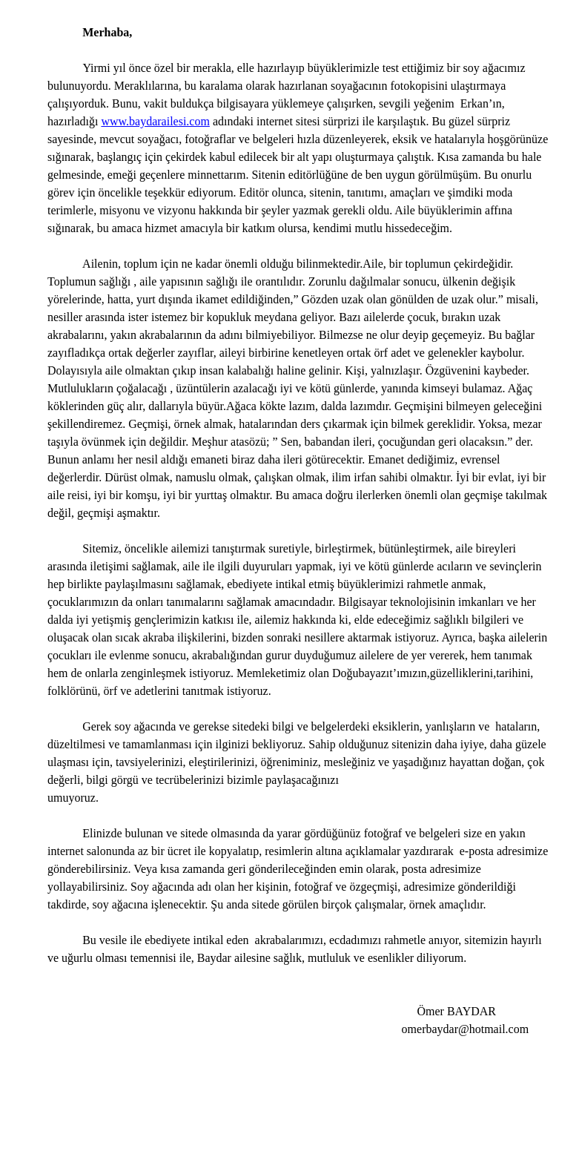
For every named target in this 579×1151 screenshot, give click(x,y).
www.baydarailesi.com (155, 121)
